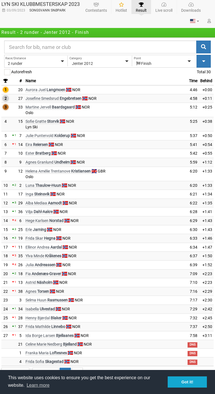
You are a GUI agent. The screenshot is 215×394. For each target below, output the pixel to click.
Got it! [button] (187, 382)
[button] (194, 21)
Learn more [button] (38, 385)
